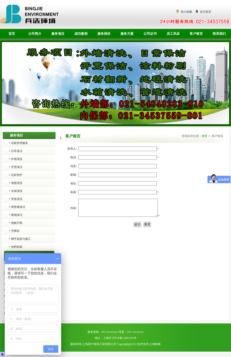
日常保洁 (16, 151)
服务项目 (57, 33)
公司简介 (34, 33)
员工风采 (173, 33)
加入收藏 (186, 11)
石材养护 (16, 175)
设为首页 (205, 11)
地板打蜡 (16, 223)
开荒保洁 (16, 167)
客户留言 (196, 33)
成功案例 (81, 33)
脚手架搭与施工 (21, 239)
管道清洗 (16, 199)
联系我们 (219, 33)
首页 (11, 33)
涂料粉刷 (16, 246)
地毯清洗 (16, 183)
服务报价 (104, 33)
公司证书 (150, 33)
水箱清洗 (16, 191)
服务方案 (127, 33)
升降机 (15, 231)
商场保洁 (16, 215)
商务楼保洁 (18, 207)
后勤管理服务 (19, 143)
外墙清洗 (16, 159)
